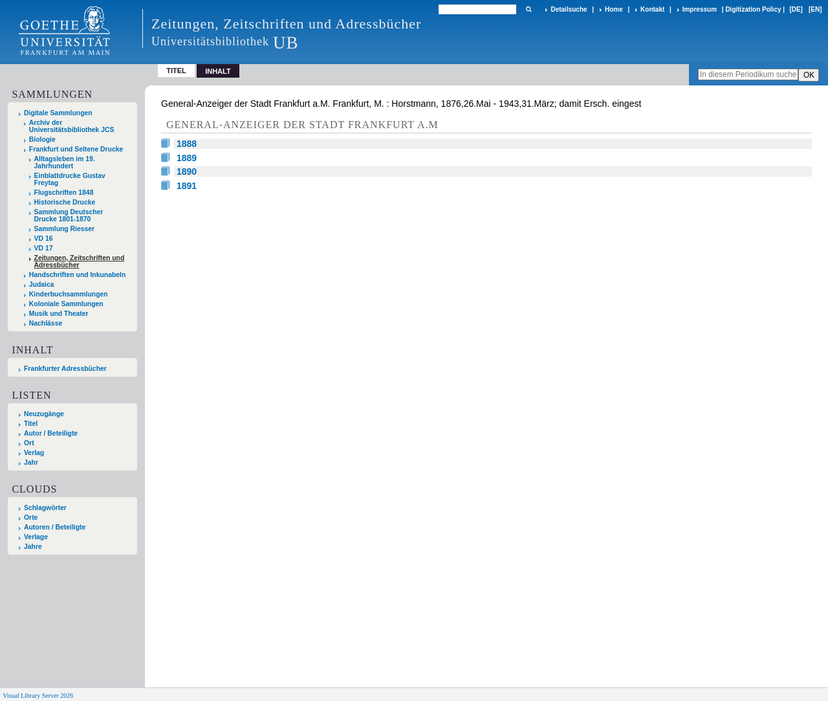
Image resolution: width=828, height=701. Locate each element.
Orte (31, 517)
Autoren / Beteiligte (54, 527)
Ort (29, 443)
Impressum (699, 9)
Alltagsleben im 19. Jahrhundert (64, 162)
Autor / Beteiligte (51, 433)
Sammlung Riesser (64, 228)
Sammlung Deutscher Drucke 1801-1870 (69, 215)
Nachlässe (45, 323)
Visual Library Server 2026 (38, 695)
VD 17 (43, 248)
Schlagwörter (45, 507)
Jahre (33, 546)
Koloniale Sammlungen (66, 303)
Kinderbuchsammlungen (68, 294)
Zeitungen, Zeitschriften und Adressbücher (79, 261)
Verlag (34, 452)
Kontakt (652, 9)
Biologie (42, 139)
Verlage (36, 536)
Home (614, 9)
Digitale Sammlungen (58, 113)
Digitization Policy (753, 9)
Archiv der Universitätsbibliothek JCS (71, 126)
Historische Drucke (65, 202)
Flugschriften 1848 (64, 192)
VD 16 (43, 238)
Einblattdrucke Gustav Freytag (69, 179)
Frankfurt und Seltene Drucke (76, 149)
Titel (176, 70)
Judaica (41, 284)
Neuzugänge (44, 413)
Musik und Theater (59, 313)
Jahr (31, 462)
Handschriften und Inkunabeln (77, 274)
